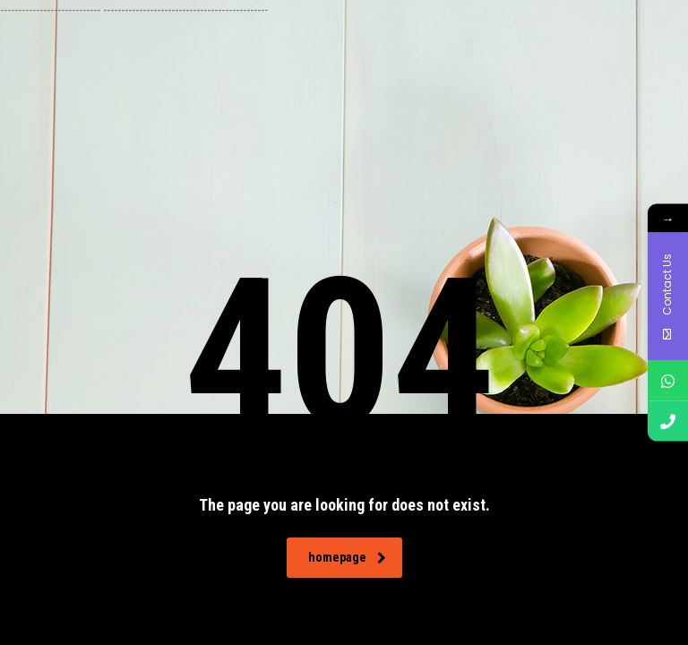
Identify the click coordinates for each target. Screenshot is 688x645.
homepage (347, 557)
